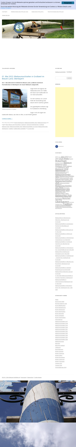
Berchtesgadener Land (61, 303)
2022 (7, 124)
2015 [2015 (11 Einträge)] (56, 157)
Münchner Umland (60, 345)
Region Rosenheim (60, 357)
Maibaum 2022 (5, 126)
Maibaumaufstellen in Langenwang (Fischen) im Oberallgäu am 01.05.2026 (64, 226)
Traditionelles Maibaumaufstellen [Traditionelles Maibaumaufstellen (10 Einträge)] (63, 207)
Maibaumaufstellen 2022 (31, 122)
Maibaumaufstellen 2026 (61, 339)
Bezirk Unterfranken (60, 317)
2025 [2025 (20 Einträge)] (57, 159)
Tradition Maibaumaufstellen (55, 12)
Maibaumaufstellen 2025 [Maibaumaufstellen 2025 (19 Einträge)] (64, 179)
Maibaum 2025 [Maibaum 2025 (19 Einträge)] (63, 168)
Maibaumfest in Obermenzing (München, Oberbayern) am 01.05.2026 (62, 220)
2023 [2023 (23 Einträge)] (67, 157)
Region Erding (58, 355)
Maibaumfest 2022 (42, 126)
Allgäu (56, 299)
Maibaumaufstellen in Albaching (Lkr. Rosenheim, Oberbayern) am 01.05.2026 (64, 263)
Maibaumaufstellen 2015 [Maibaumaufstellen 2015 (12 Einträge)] (62, 172)
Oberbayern (5, 128)
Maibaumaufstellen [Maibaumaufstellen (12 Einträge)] (60, 170)
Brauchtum (18, 124)
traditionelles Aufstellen (20, 128)
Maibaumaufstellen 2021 (61, 329)
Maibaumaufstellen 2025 (61, 337)
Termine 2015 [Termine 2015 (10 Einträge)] (58, 204)
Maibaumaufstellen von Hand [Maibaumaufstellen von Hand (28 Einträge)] (63, 187)
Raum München (59, 349)
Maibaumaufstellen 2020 (61, 327)
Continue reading (7, 118)
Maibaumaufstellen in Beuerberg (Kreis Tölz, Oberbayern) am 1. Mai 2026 (63, 287)
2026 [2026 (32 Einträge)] (61, 158)
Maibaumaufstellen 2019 (61, 325)
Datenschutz (30, 377)
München (57, 343)
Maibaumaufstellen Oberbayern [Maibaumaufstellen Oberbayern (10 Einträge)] (62, 183)
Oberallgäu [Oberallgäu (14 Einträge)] (58, 200)
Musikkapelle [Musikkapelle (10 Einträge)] (58, 198)
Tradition (11, 128)
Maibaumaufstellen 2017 (61, 321)
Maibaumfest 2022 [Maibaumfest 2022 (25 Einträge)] (62, 189)
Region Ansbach (59, 351)
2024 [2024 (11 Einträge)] (70, 157)
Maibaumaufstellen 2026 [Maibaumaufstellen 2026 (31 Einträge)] (63, 182)
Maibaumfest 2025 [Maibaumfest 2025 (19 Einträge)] (62, 194)
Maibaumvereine (42, 122)
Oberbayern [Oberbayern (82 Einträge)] (62, 201)
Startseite (4, 12)
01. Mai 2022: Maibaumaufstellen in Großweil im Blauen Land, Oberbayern (23, 77)
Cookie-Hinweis (38, 377)
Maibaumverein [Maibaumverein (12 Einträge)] (59, 196)
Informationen (58, 319)
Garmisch (23, 124)
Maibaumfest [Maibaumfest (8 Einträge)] (66, 187)
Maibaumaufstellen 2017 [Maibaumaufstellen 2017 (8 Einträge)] (61, 173)
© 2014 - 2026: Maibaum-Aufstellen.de (11, 377)
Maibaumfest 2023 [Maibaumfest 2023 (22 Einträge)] (62, 191)
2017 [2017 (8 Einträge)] (59, 157)
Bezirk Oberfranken (60, 311)
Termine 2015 (58, 363)
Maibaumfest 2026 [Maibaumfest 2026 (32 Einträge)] (63, 195)
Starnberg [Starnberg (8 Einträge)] (71, 202)
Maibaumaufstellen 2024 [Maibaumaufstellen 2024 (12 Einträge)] (66, 178)
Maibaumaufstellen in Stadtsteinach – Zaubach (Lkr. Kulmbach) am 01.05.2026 (64, 257)
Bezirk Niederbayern (60, 307)
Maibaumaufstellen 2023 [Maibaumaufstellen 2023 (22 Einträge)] (64, 177)
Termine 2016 (58, 365)
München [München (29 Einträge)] (66, 198)
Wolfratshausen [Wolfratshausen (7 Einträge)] (58, 208)
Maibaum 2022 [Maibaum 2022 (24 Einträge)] (61, 164)
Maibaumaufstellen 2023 (61, 333)
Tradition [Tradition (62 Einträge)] (67, 204)
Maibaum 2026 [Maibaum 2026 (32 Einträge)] (61, 169)
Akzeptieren (68, 3)
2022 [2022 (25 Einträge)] (63, 157)
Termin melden (6, 15)
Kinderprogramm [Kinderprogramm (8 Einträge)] (59, 163)
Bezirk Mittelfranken (60, 305)
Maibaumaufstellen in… (38, 12)
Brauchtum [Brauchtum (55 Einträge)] (61, 160)
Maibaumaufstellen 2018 (61, 323)
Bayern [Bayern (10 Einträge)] (71, 159)
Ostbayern (58, 347)
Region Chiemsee (59, 353)
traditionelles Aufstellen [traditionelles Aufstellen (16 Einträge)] (63, 206)
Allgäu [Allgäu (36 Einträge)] (66, 158)
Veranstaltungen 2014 (60, 367)
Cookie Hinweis (6, 8)
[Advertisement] (38, 53)
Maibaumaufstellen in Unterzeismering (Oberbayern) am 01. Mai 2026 (64, 281)
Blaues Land (12, 124)
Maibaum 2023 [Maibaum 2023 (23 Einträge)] (61, 166)
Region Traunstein (59, 361)
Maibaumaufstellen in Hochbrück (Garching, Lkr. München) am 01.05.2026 (63, 243)
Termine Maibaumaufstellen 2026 (19, 12)
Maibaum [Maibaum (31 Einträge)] (68, 162)
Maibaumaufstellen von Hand (30, 126)
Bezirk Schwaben (59, 315)
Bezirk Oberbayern (19, 122)
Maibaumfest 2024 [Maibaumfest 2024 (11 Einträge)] (60, 192)
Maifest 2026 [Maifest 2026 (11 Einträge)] (67, 196)
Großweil (41, 124)
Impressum (23, 377)
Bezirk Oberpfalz (59, 313)
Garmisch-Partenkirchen (33, 124)
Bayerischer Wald (59, 301)
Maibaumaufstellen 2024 (61, 335)
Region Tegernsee (59, 359)
